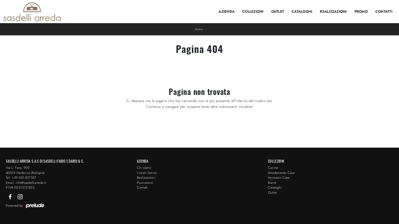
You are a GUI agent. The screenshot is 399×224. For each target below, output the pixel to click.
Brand (272, 182)
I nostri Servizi (147, 172)
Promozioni (145, 182)
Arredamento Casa (281, 172)
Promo (361, 11)
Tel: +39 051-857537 (21, 177)
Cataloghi (302, 11)
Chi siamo (144, 167)
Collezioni (253, 11)
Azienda (227, 11)
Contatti (383, 11)
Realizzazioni (333, 11)
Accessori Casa (279, 177)
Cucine (273, 167)
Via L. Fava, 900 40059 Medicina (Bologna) (25, 170)
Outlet (277, 11)
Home (199, 29)
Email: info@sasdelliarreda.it (26, 182)
